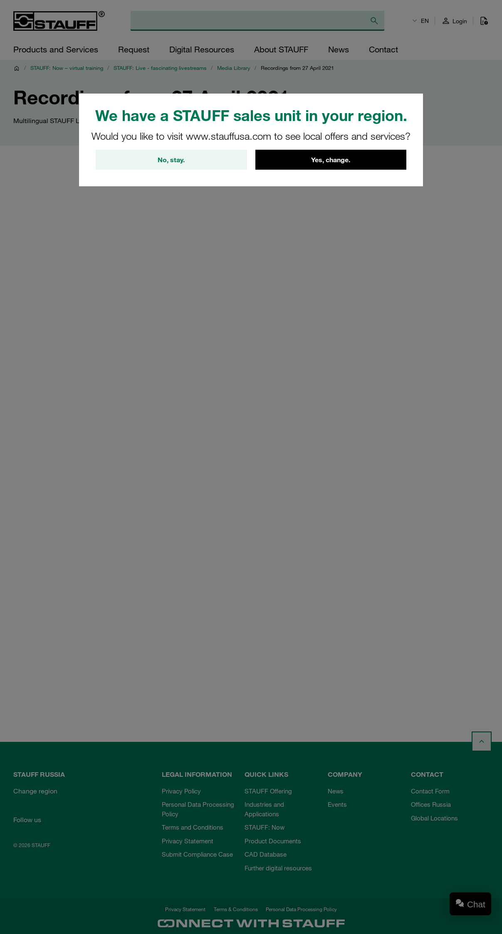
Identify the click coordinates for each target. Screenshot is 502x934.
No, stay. (171, 160)
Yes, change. (330, 160)
